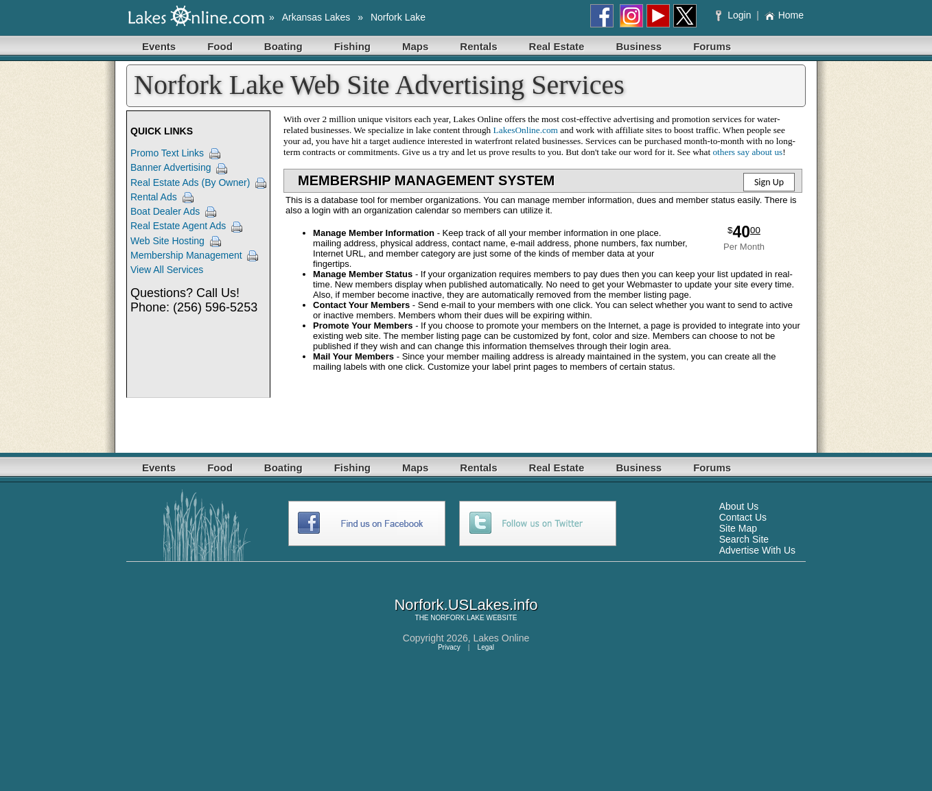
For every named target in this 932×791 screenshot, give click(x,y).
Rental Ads (153, 196)
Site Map (738, 528)
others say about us (747, 152)
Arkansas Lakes (316, 17)
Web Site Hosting (167, 240)
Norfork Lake (398, 17)
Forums (712, 46)
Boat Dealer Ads (165, 211)
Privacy (449, 647)
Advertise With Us (757, 550)
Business (639, 46)
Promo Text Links (167, 152)
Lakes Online (502, 638)
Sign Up (769, 182)
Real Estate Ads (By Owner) (190, 182)
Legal (486, 647)
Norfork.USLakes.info (465, 604)
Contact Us (743, 517)
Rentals (478, 46)
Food (220, 46)
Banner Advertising (170, 167)
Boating (283, 46)
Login (735, 15)
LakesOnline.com (525, 130)
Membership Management (186, 255)
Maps (415, 46)
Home (784, 15)
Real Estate (557, 46)
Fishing (352, 46)
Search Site (744, 539)
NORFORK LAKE (457, 618)
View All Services (166, 269)
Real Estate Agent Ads (178, 225)
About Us (739, 506)
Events (159, 46)
